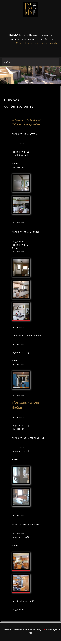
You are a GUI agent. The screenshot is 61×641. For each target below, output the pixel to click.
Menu (7, 62)
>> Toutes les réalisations (25, 120)
